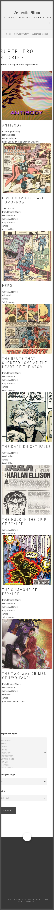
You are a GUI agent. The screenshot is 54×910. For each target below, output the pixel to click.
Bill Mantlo (7, 295)
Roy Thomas (8, 222)
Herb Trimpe (8, 390)
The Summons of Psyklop (19, 592)
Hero (7, 286)
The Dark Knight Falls (26, 447)
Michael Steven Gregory (27, 141)
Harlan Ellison (8, 134)
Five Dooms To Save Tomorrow (23, 200)
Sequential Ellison (27, 13)
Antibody (12, 125)
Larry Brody (8, 141)
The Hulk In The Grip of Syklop (24, 522)
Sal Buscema (8, 302)
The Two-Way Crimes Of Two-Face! (24, 676)
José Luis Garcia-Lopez (13, 701)
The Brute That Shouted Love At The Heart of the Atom (24, 363)
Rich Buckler (8, 229)
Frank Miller (7, 456)
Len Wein (6, 694)
